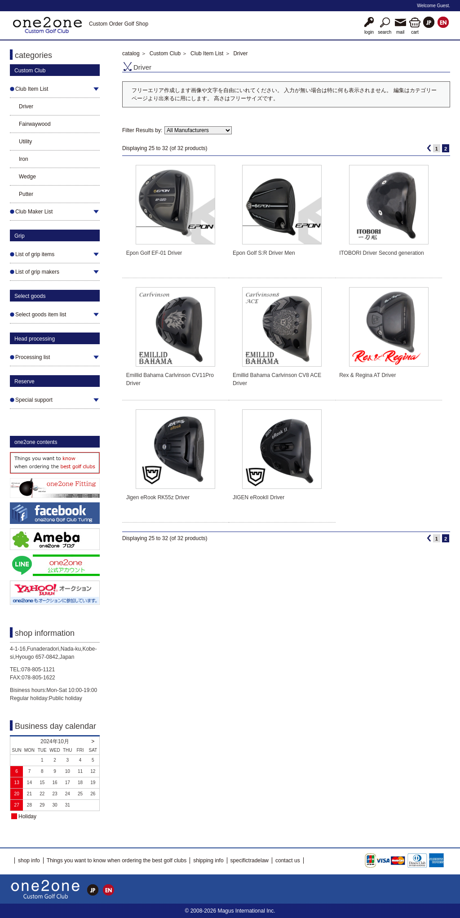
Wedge (27, 176)
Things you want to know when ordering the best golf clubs (117, 860)
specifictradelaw (249, 860)
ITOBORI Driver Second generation (381, 253)
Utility (25, 141)
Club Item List (206, 53)
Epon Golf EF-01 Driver (154, 253)
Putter (26, 194)
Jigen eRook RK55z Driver (158, 497)
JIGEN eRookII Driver (258, 497)
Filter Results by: (142, 130)
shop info (29, 860)
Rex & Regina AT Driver (367, 375)
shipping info (208, 860)
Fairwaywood (35, 124)
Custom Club (165, 53)
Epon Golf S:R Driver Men (264, 253)
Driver (26, 106)
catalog (131, 53)
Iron (23, 159)
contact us (287, 860)
